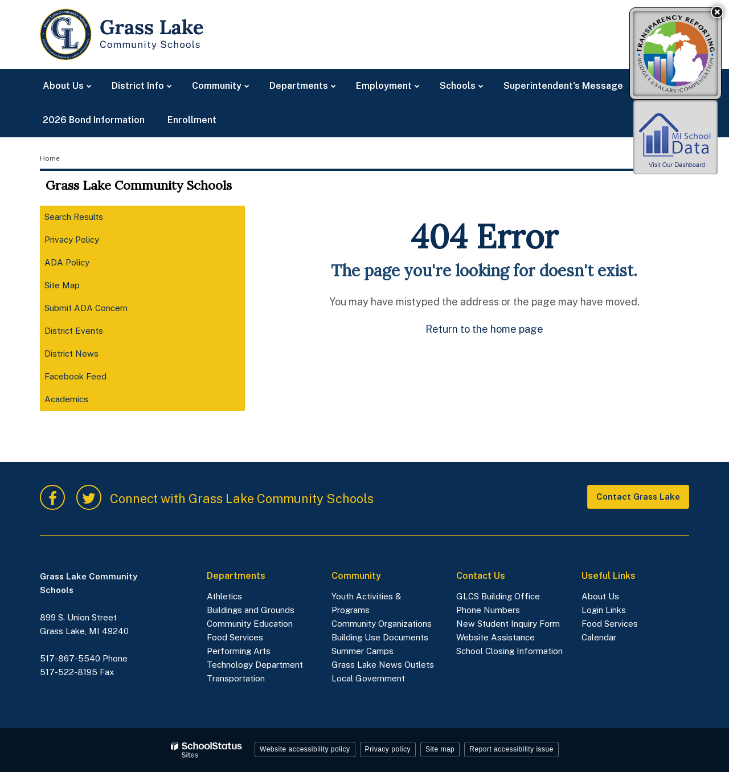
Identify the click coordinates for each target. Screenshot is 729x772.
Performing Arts (239, 651)
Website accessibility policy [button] (305, 749)
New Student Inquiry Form (508, 623)
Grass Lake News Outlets (382, 664)
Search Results (73, 217)
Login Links (603, 610)
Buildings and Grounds (250, 610)
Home (50, 158)
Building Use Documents (379, 637)
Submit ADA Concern (86, 308)
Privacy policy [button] (388, 749)
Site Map (62, 285)
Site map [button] (439, 749)
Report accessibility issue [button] (511, 749)
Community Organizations (381, 623)
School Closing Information (509, 651)
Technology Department (256, 664)
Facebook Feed (91, 378)
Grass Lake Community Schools (139, 185)
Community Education (250, 623)
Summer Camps (362, 651)
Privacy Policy (71, 239)
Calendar (598, 637)
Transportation (236, 678)
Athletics (224, 596)
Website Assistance (495, 637)
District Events (73, 331)
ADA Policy (66, 262)
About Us (600, 596)
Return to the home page (484, 329)
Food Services (235, 637)
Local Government (368, 678)
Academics (82, 401)
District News (71, 353)
